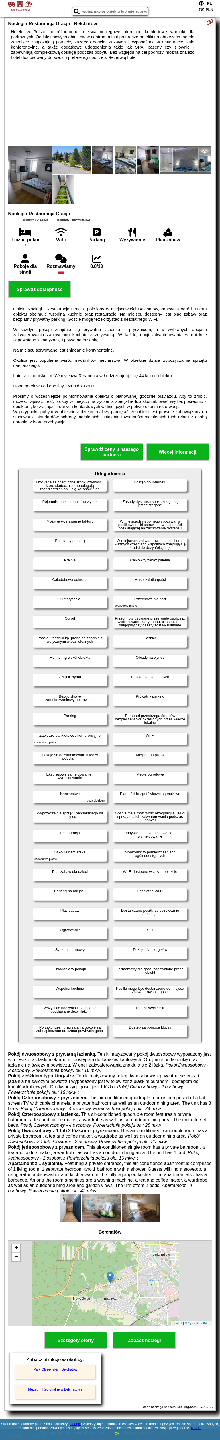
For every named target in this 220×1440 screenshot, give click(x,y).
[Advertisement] (110, 103)
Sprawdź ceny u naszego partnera (112, 452)
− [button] (16, 1257)
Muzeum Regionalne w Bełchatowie (55, 1389)
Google (75, 1424)
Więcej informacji (177, 452)
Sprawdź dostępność (39, 289)
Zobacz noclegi (144, 1340)
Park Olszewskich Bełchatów (55, 1369)
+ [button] (16, 1248)
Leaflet (177, 1323)
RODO (196, 1428)
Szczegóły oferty (76, 1340)
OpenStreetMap (199, 1323)
